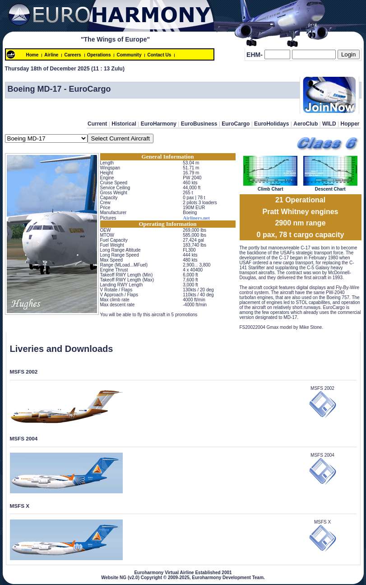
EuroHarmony (158, 124)
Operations (99, 55)
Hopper (350, 124)
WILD (329, 124)
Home (32, 55)
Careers (72, 55)
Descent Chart (330, 187)
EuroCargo (236, 124)
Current (97, 124)
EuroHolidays (271, 124)
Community (128, 55)
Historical (123, 124)
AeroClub (305, 124)
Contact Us (159, 55)
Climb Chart (270, 187)
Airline (51, 55)
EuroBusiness (199, 124)
